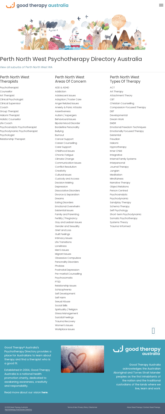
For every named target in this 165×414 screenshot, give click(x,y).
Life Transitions (63, 242)
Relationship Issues (65, 285)
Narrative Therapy (120, 182)
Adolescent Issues (65, 95)
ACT (112, 87)
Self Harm (60, 297)
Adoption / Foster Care (68, 99)
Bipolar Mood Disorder (67, 123)
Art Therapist (7, 95)
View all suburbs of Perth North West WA (26, 67)
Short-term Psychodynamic (125, 214)
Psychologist (7, 135)
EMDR (113, 123)
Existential (115, 135)
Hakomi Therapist (10, 115)
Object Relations (119, 186)
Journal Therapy (119, 166)
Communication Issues (68, 163)
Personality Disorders (67, 262)
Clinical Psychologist (11, 99)
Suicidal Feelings (64, 317)
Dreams (59, 198)
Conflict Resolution (66, 166)
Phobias (59, 266)
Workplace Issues (65, 329)
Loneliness (61, 246)
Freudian (115, 139)
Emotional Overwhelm (67, 206)
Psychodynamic (119, 198)
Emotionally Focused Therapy (127, 131)
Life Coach (6, 123)
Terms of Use (72, 407)
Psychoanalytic (119, 194)
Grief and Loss (63, 230)
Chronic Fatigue (64, 155)
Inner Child (116, 151)
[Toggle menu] (161, 5)
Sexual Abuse (62, 301)
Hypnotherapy (118, 147)
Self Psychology (119, 210)
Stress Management (66, 313)
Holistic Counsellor (10, 119)
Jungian (114, 170)
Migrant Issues (63, 254)
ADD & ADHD (62, 87)
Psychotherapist (9, 87)
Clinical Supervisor (10, 103)
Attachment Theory (121, 95)
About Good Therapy (134, 407)
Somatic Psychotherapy (123, 218)
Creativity (60, 170)
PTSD (58, 281)
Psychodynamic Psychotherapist (19, 131)
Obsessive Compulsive (68, 258)
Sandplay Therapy (120, 202)
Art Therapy (116, 91)
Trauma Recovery (65, 321)
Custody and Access (67, 178)
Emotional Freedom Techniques (128, 127)
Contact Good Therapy (151, 407)
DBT (112, 111)
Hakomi (114, 143)
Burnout (59, 135)
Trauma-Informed (120, 226)
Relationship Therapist (12, 139)
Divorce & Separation (67, 194)
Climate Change (64, 159)
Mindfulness (116, 178)
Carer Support (63, 147)
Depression (61, 186)
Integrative (116, 155)
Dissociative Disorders (67, 190)
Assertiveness (63, 111)
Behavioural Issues (65, 119)
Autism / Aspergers (66, 115)
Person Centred (119, 190)
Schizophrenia (63, 289)
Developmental (119, 115)
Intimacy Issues (63, 238)
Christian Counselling (122, 103)
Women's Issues (64, 325)
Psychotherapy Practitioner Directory (18, 409)
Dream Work (117, 119)
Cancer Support (64, 139)
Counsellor (6, 91)
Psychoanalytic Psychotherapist (18, 127)
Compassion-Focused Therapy (128, 107)
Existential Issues (64, 210)
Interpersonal (117, 163)
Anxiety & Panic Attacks (68, 107)
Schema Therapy (120, 206)
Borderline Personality (67, 127)
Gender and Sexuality (67, 226)
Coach (4, 107)
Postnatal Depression (67, 269)
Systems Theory (119, 222)
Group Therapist (9, 111)
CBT (112, 99)
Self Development (65, 293)
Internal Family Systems (123, 159)
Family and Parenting (67, 214)
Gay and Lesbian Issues (68, 222)
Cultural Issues (63, 174)
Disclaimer (93, 407)
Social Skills (61, 305)
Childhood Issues (65, 151)
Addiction (60, 91)
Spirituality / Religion (66, 309)
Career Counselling (66, 143)
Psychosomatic (64, 277)
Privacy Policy (83, 407)
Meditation (116, 174)
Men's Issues (62, 250)
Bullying (59, 131)
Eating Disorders (64, 202)
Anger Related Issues (67, 103)
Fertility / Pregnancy (66, 218)
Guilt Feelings (62, 234)
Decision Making (64, 182)
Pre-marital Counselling (68, 273)
